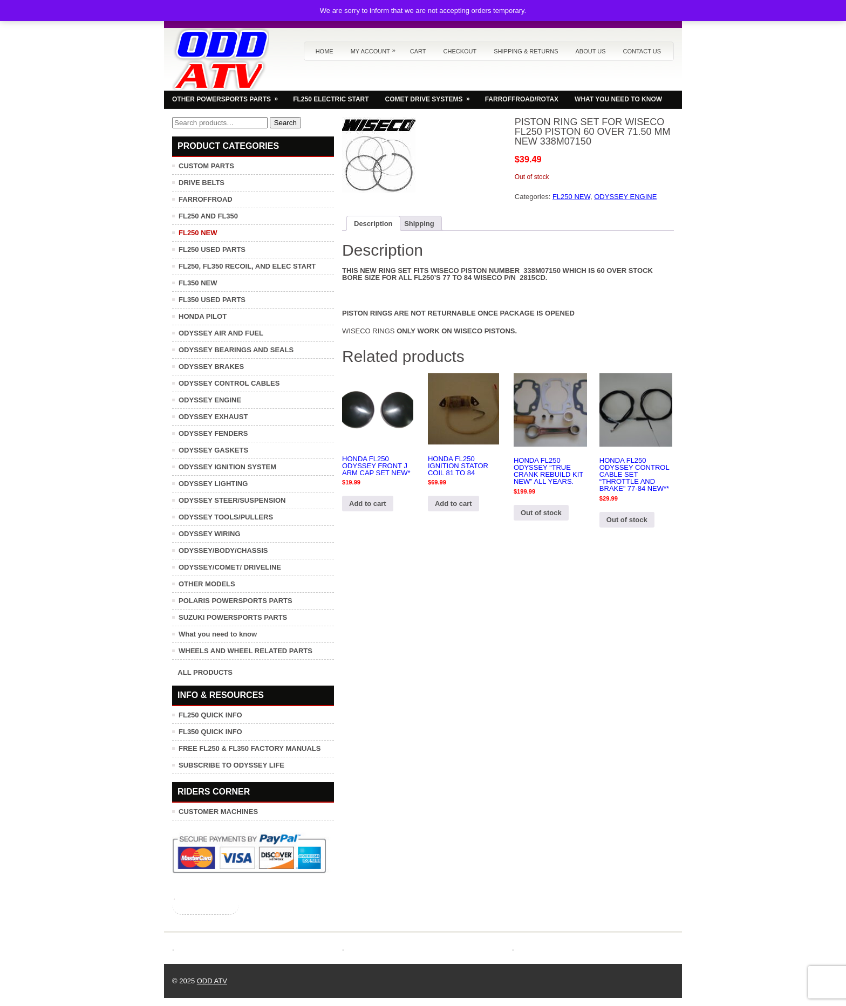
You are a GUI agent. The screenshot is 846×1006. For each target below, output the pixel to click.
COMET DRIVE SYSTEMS (431, 96)
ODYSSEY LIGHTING (213, 484)
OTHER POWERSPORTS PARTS (228, 96)
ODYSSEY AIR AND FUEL (221, 333)
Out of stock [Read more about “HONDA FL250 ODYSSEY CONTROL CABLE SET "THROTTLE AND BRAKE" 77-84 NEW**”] (626, 520)
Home (324, 51)
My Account (376, 48)
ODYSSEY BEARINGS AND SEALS (236, 350)
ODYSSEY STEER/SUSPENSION (232, 500)
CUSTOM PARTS (206, 166)
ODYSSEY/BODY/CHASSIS (223, 550)
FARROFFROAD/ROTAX (521, 99)
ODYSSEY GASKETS (213, 450)
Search (285, 123)
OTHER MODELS (207, 584)
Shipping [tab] (419, 224)
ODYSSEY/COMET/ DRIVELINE (230, 567)
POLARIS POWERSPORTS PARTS (235, 601)
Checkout (460, 51)
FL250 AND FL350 (208, 216)
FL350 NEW (198, 283)
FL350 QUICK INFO (210, 732)
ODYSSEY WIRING (210, 534)
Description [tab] (373, 224)
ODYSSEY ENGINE (625, 197)
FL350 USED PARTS (212, 300)
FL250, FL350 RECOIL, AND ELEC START (247, 266)
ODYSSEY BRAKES (211, 366)
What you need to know (218, 634)
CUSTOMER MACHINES (218, 811)
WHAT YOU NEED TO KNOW (618, 99)
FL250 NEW (571, 197)
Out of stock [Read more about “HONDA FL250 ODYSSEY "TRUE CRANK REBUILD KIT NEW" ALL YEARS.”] (541, 513)
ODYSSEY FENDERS (213, 433)
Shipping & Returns (526, 51)
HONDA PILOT (203, 316)
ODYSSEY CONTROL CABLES (229, 383)
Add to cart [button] (367, 503)
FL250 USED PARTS (212, 249)
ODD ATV (212, 981)
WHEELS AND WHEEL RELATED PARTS (245, 651)
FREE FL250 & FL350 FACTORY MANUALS (249, 748)
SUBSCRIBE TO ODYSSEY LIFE (231, 765)
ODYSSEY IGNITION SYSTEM (227, 467)
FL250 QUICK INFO (210, 715)
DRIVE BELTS (201, 183)
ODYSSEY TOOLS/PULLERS (226, 517)
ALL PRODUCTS (205, 672)
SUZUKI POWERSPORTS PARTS (233, 617)
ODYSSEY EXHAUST (213, 417)
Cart (418, 51)
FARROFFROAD (206, 199)
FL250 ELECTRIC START (331, 99)
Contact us (642, 51)
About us (590, 51)
